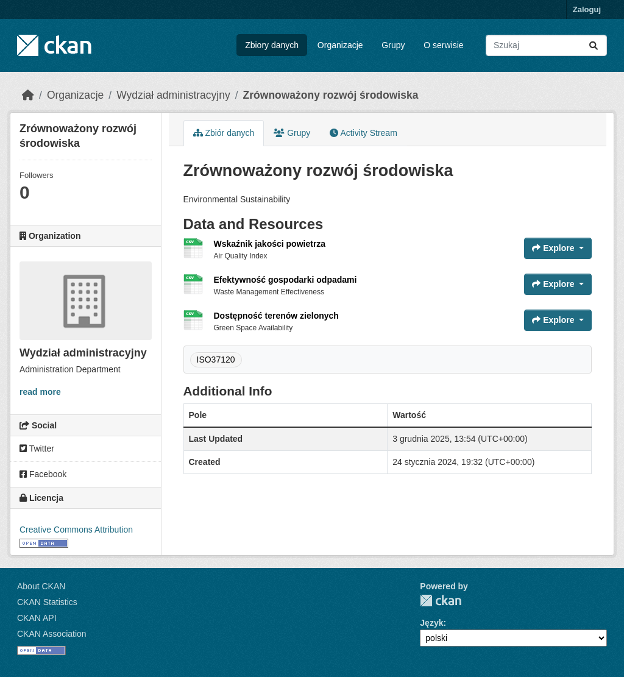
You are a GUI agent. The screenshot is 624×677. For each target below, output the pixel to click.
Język (431, 623)
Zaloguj (587, 9)
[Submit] (593, 45)
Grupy (393, 45)
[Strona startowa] (28, 95)
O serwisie (443, 45)
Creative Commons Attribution (76, 529)
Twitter (37, 448)
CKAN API (37, 618)
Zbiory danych (272, 45)
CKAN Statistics (47, 602)
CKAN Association (52, 634)
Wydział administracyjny (173, 95)
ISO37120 (216, 359)
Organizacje (340, 45)
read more (40, 392)
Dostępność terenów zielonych (276, 316)
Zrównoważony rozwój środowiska (331, 95)
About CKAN (41, 586)
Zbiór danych (224, 133)
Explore (554, 248)
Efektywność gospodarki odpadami (285, 280)
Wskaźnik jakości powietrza (270, 244)
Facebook (43, 474)
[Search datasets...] (546, 45)
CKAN (440, 600)
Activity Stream (363, 133)
